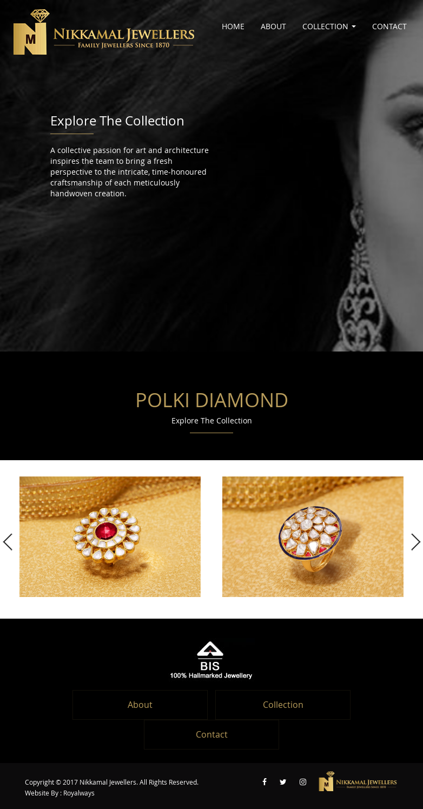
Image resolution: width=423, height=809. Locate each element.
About (273, 26)
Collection (329, 26)
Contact (389, 26)
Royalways (79, 793)
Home (233, 26)
